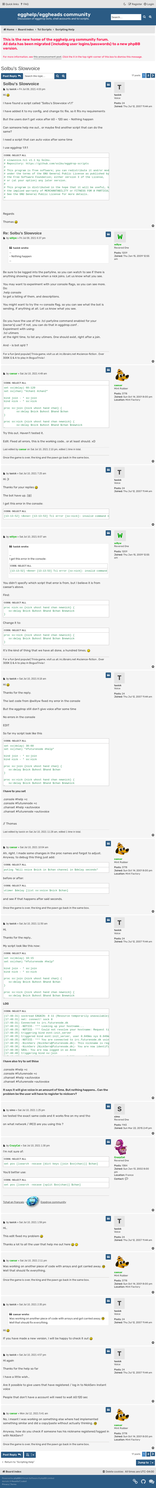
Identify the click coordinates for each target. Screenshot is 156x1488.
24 (123, 103)
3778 (124, 393)
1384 (124, 1165)
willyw (117, 244)
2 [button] (148, 75)
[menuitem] (24, 4)
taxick (117, 94)
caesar (118, 385)
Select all (19, 155)
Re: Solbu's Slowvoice (22, 233)
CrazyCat (119, 1157)
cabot (24, 1481)
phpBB (17, 1478)
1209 (124, 252)
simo (117, 1116)
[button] (153, 76)
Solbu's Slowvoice (20, 68)
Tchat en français (13, 1202)
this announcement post (47, 56)
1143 (124, 1124)
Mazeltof (16, 1481)
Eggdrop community (46, 1202)
